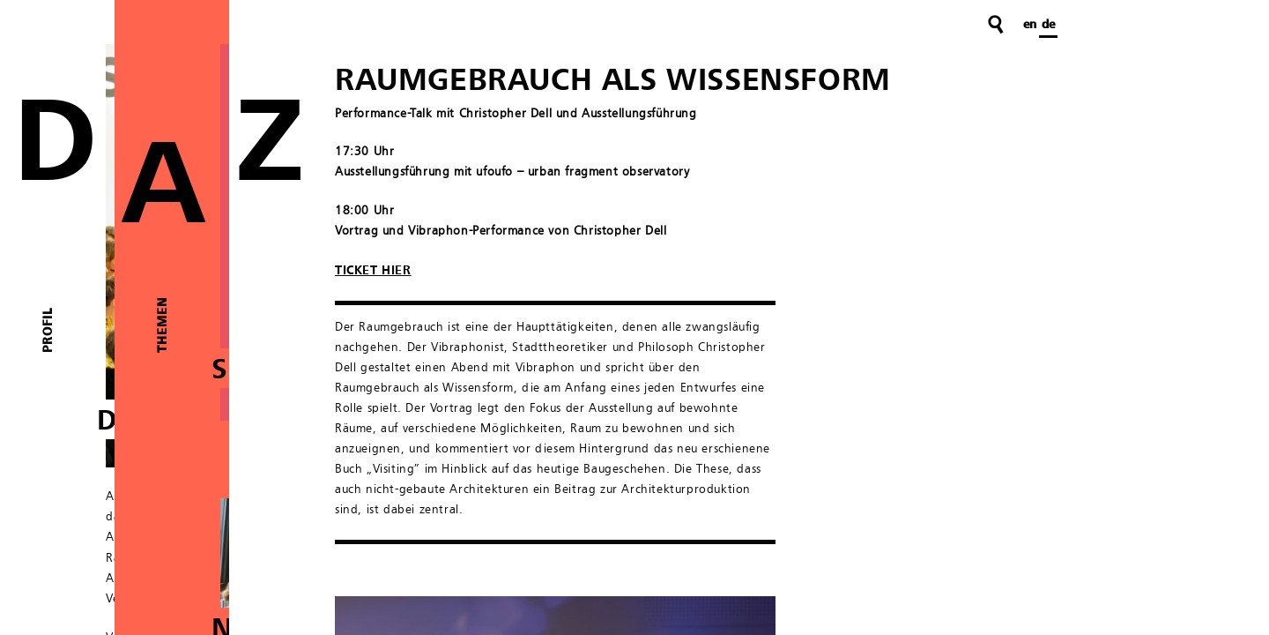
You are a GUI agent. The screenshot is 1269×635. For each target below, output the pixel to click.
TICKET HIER (373, 271)
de (1048, 25)
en (1029, 25)
